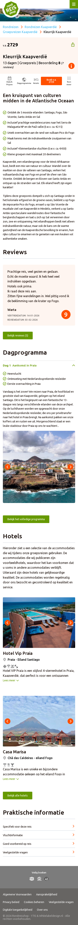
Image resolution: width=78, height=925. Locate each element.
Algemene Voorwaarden (17, 894)
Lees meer (9, 680)
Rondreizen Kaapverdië (41, 27)
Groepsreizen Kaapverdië (20, 32)
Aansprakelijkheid (46, 894)
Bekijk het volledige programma (26, 519)
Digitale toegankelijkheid (17, 909)
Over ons (42, 909)
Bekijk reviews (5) (17, 335)
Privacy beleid (11, 902)
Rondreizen (11, 27)
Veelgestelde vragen (61, 902)
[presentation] (7, 467)
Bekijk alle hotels (17, 795)
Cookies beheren (34, 902)
